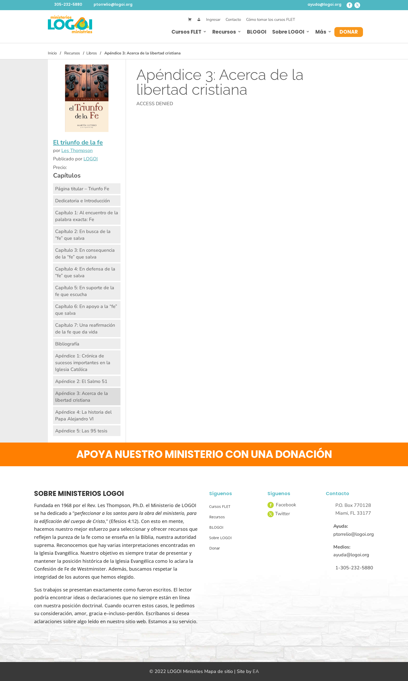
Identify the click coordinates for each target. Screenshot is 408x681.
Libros (91, 53)
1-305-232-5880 (354, 568)
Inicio (52, 53)
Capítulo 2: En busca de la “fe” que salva (83, 234)
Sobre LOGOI (288, 31)
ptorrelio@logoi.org (113, 4)
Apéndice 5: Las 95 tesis (81, 431)
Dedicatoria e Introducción (82, 201)
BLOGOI (256, 31)
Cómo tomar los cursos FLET (270, 19)
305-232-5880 (68, 4)
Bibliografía (67, 344)
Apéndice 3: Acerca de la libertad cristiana (81, 396)
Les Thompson (77, 150)
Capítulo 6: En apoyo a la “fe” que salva (86, 309)
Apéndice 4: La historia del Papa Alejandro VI (83, 415)
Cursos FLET (186, 31)
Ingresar (213, 19)
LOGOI (91, 159)
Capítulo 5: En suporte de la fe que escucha (84, 291)
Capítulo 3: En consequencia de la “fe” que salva (85, 253)
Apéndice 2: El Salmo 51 (81, 381)
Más (320, 31)
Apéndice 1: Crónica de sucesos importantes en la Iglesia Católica (82, 363)
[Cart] (189, 19)
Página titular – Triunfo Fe (82, 189)
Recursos (224, 31)
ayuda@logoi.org (324, 4)
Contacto (233, 19)
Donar (349, 31)
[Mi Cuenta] (198, 19)
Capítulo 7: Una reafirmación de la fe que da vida (85, 328)
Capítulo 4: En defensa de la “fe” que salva (85, 272)
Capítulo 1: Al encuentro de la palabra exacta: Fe (86, 216)
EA (256, 671)
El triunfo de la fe (78, 142)
